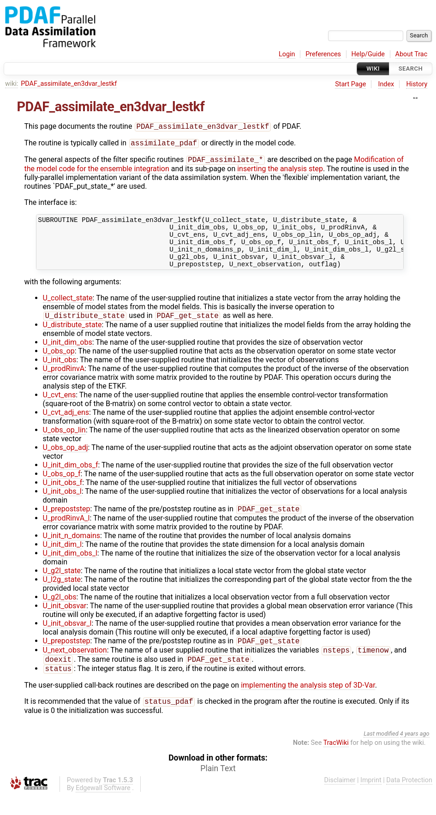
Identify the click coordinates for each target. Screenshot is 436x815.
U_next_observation (75, 666)
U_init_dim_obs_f (70, 478)
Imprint (371, 799)
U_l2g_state (62, 593)
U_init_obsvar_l (67, 637)
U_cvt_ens (59, 408)
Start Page (350, 84)
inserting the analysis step (280, 171)
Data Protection (409, 799)
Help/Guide (368, 54)
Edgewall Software (103, 807)
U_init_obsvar (65, 620)
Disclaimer (340, 799)
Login (287, 54)
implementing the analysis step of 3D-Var (308, 703)
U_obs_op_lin (64, 443)
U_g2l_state (62, 585)
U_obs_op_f (62, 487)
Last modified (381, 752)
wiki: (11, 84)
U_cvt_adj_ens (66, 425)
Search (411, 68)
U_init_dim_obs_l (70, 567)
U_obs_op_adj (65, 460)
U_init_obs (60, 373)
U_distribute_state (72, 338)
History (416, 84)
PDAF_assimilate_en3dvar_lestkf (69, 84)
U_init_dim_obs (67, 355)
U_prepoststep (66, 523)
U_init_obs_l (62, 504)
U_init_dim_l (62, 558)
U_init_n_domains (72, 549)
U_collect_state (68, 310)
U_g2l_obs (60, 611)
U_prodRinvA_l (66, 532)
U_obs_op (59, 364)
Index (386, 84)
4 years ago (415, 752)
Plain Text (217, 787)
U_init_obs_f (63, 495)
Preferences (323, 54)
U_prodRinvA (64, 382)
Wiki (373, 68)
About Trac (411, 54)
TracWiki (336, 762)
